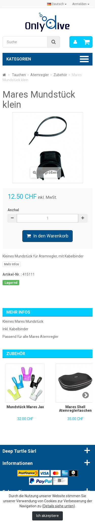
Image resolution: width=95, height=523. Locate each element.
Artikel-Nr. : (12, 274)
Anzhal (13, 210)
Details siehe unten (58, 506)
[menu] (75, 42)
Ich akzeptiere (47, 516)
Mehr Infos (11, 264)
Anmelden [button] (80, 4)
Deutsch (57, 4)
